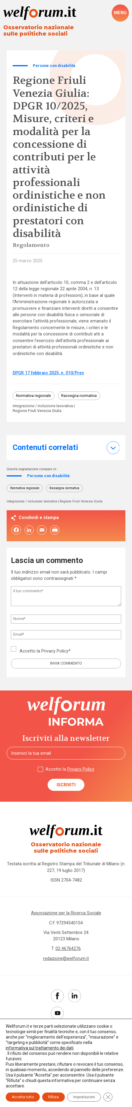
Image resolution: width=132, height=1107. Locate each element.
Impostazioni (84, 1097)
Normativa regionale (33, 395)
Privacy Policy (54, 651)
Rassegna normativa (79, 395)
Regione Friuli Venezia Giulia (37, 411)
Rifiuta (53, 1097)
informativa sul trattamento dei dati (40, 1048)
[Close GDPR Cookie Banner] (107, 1097)
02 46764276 (68, 949)
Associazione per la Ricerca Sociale (66, 913)
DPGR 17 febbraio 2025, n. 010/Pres (48, 372)
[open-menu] (120, 12)
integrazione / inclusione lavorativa (43, 406)
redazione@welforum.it (66, 959)
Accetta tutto (23, 1097)
